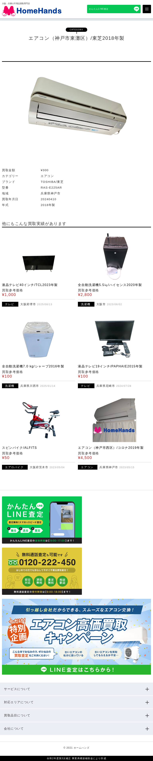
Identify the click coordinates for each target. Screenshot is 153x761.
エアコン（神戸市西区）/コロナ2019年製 (111, 447)
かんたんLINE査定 (99, 9)
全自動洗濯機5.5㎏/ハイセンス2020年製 (110, 285)
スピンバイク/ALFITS (19, 447)
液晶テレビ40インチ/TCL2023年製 (30, 285)
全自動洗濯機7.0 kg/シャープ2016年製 (33, 366)
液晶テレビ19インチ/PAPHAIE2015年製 (110, 366)
